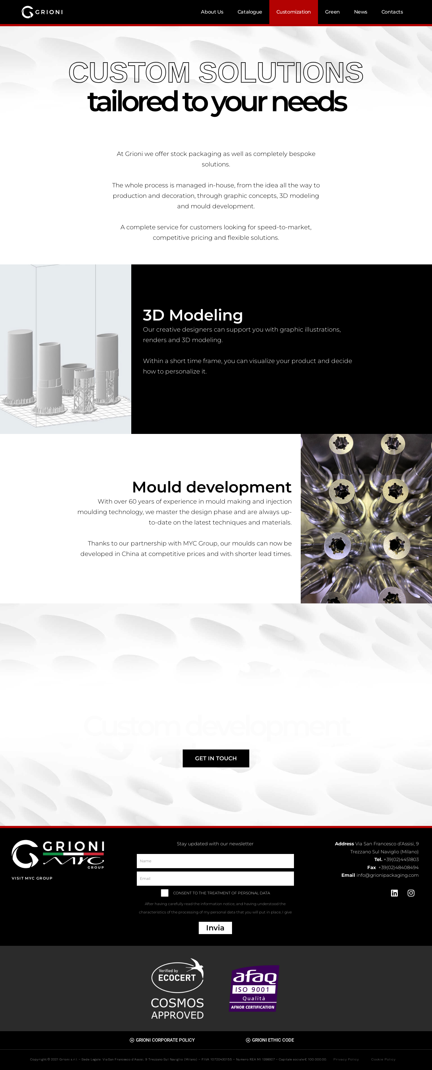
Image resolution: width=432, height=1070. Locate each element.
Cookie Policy (383, 1059)
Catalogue (250, 12)
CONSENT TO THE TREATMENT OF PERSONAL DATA (215, 904)
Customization (293, 12)
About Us (212, 12)
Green (332, 12)
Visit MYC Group (32, 878)
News (360, 12)
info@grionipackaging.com (388, 875)
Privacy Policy (346, 1059)
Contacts (392, 12)
